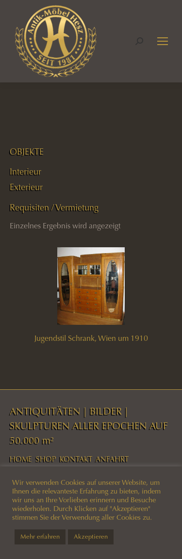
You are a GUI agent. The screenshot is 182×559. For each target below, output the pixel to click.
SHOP (46, 459)
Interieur (25, 171)
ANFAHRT (112, 459)
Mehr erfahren (40, 537)
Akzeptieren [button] (91, 537)
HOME (21, 459)
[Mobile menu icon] (162, 41)
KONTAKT (76, 459)
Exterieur (26, 187)
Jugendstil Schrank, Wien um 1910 (91, 338)
